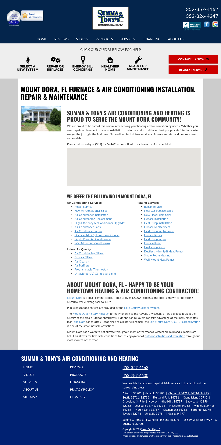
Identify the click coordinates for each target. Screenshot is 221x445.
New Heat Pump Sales (158, 214)
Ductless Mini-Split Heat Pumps (164, 251)
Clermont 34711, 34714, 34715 (188, 393)
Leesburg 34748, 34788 (150, 405)
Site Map (34, 399)
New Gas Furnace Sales (158, 210)
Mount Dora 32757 (147, 409)
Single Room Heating (157, 255)
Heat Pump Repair (155, 239)
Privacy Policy (87, 391)
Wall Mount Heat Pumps (159, 259)
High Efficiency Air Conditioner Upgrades (100, 223)
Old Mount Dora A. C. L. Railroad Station (175, 321)
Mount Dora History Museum (91, 313)
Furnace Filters (84, 257)
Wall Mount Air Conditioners (92, 243)
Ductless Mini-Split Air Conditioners (97, 235)
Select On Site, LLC (150, 429)
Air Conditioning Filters (89, 253)
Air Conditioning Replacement (93, 218)
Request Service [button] (193, 69)
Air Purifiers (82, 265)
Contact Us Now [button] (193, 59)
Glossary (82, 399)
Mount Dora (74, 297)
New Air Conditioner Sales (91, 210)
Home (42, 39)
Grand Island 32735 (195, 397)
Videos (82, 39)
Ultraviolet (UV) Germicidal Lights (95, 273)
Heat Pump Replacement (159, 231)
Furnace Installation (156, 218)
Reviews (61, 39)
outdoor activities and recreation (165, 336)
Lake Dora (79, 321)
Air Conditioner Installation (91, 214)
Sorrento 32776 (201, 409)
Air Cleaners (82, 261)
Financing (151, 39)
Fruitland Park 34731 (166, 397)
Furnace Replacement (157, 227)
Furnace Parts (152, 243)
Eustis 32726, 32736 (136, 397)
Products (104, 39)
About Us (176, 39)
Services (127, 39)
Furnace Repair (153, 235)
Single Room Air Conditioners (93, 239)
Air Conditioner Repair (88, 231)
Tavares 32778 (132, 413)
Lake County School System (141, 307)
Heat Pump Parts (154, 247)
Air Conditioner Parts (88, 227)
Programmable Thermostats (92, 269)
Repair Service (83, 206)
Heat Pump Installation (158, 223)
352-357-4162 (135, 367)
